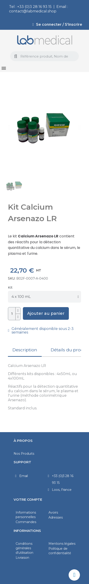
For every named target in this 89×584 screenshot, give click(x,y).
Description (24, 349)
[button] (9, 127)
